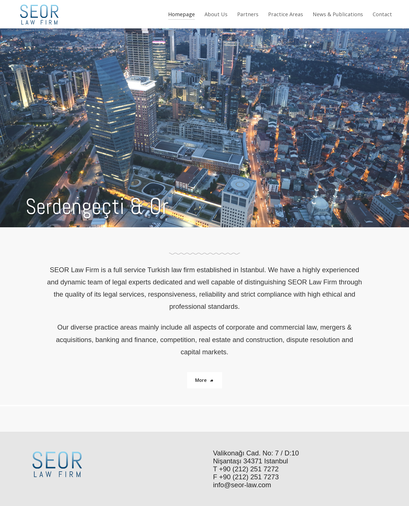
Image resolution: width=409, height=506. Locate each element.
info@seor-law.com (242, 485)
